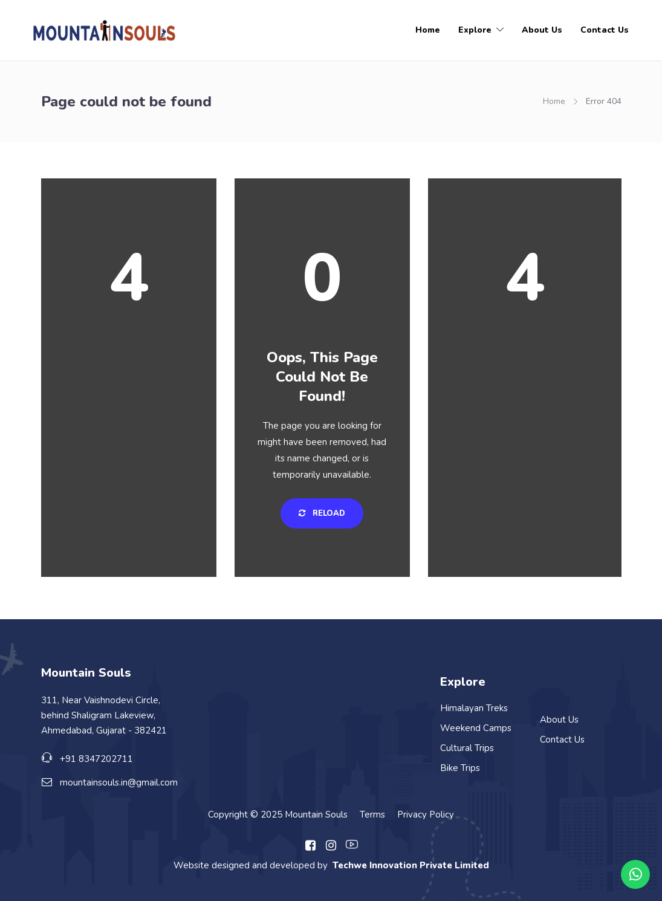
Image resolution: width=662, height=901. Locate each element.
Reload (322, 513)
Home (427, 30)
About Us (542, 30)
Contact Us (604, 30)
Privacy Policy (425, 814)
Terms (372, 814)
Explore (475, 30)
